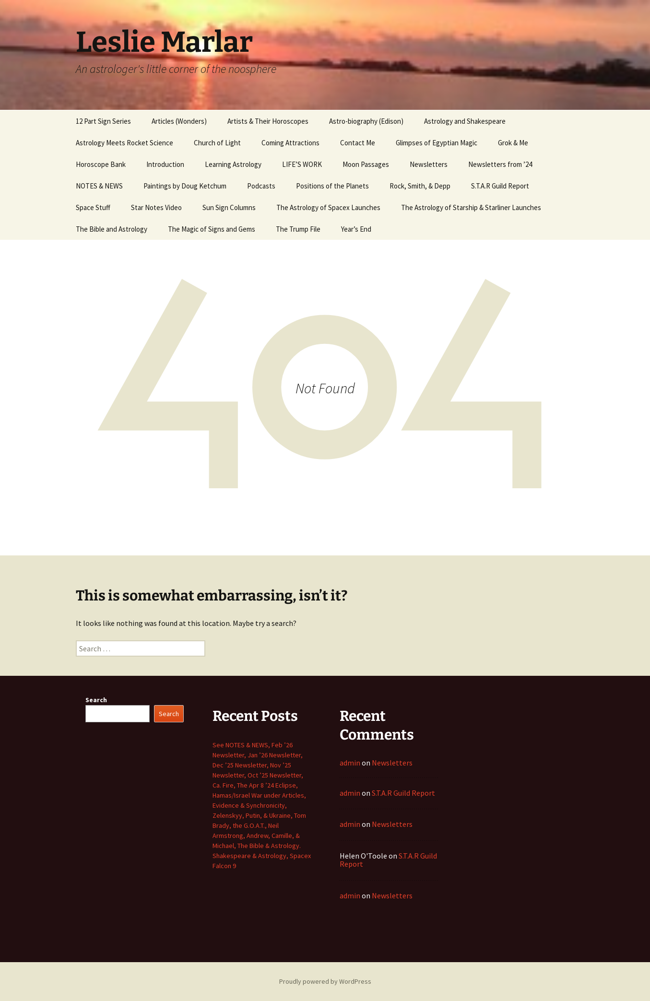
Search (96, 699)
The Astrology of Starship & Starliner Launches (471, 207)
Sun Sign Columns (229, 207)
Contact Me (357, 142)
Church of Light (217, 142)
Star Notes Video (156, 207)
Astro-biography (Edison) (366, 121)
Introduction (165, 164)
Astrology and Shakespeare (465, 121)
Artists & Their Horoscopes (267, 121)
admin (350, 762)
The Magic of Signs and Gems (211, 229)
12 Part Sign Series (103, 121)
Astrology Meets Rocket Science (124, 142)
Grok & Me (513, 142)
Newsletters (429, 164)
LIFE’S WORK (302, 164)
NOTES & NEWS (99, 185)
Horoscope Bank (101, 164)
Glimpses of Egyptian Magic (436, 142)
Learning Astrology (233, 164)
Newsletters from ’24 (500, 164)
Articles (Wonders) (179, 121)
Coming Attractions (290, 142)
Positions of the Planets (332, 185)
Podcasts (261, 185)
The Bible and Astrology (111, 229)
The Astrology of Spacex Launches (328, 207)
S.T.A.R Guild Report (500, 185)
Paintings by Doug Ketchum (184, 185)
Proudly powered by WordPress (325, 981)
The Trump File (298, 229)
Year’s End (356, 229)
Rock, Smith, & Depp (420, 185)
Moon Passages (366, 164)
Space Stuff (93, 207)
